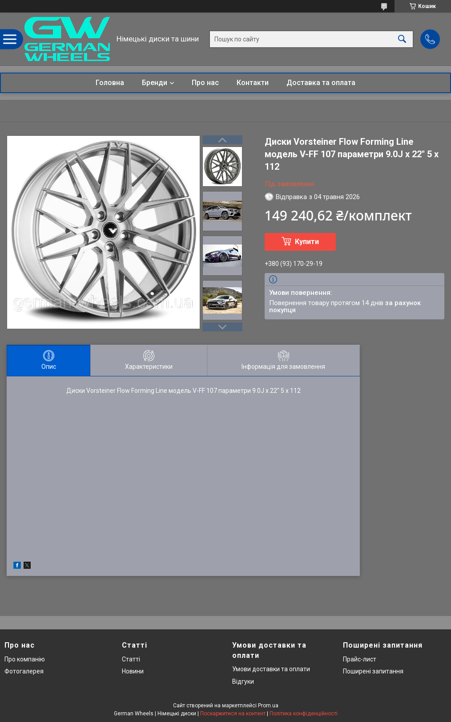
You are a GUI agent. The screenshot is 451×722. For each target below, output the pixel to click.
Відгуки (243, 681)
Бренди (154, 82)
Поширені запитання (373, 671)
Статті (131, 659)
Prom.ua (268, 705)
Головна (110, 82)
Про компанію (24, 659)
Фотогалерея (24, 671)
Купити (307, 241)
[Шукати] (402, 39)
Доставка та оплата (320, 82)
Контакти (253, 82)
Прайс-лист (359, 659)
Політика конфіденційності (304, 713)
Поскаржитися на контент (233, 713)
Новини (133, 671)
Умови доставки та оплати (271, 669)
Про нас (205, 82)
